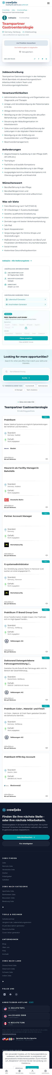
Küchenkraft (30, 386)
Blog (4, 944)
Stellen (5, 873)
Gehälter (5, 880)
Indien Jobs (6, 976)
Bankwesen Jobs (8, 894)
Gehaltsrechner (8, 919)
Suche (26, 378)
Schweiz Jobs (7, 972)
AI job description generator (13, 926)
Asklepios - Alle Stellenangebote (17, 261)
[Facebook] (10, 994)
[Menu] (48, 3)
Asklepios (12, 18)
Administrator (43, 386)
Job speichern (26, 52)
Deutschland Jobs (9, 965)
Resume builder (8, 929)
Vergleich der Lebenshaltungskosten (16, 922)
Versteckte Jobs (8, 870)
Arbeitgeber (7, 876)
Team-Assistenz (32, 390)
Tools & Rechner (12, 914)
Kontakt (5, 954)
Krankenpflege (22, 10)
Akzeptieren (32, 1068)
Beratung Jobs (8, 901)
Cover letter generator (11, 933)
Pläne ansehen (26, 338)
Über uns (5, 947)
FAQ (4, 951)
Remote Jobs (7, 866)
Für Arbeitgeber (26, 844)
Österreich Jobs (8, 969)
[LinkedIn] (4, 994)
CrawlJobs (5, 10)
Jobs (13, 10)
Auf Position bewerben (26, 43)
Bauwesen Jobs (8, 898)
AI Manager (19, 390)
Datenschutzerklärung (9, 1034)
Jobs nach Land (11, 961)
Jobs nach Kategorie (15, 887)
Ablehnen (19, 1068)
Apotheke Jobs (8, 891)
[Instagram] (16, 994)
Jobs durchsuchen (26, 837)
